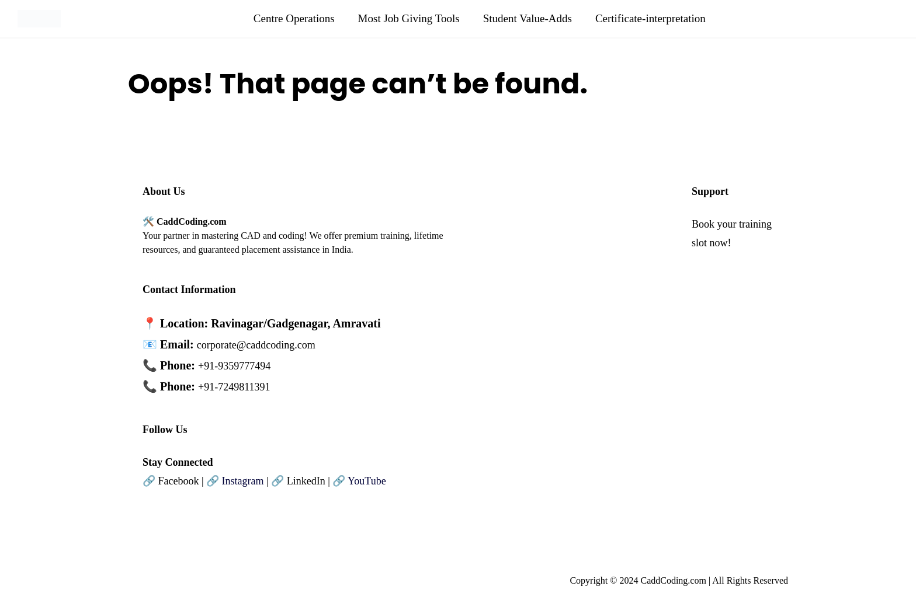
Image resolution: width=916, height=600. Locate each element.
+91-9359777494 (234, 366)
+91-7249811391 (234, 387)
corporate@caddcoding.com (256, 345)
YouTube (367, 481)
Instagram (243, 481)
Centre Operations (294, 18)
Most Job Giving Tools (409, 18)
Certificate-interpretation (650, 18)
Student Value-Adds (527, 18)
